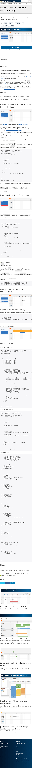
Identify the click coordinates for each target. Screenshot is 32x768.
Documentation (18, 744)
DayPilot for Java (3, 747)
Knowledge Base (19, 748)
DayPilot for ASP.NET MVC (4, 745)
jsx (23, 23)
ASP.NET (27, 3)
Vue (23, 3)
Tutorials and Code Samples (20, 742)
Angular (15, 3)
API (16, 745)
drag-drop (5, 25)
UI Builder (17, 754)
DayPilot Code (3, 3)
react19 (11, 23)
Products (9, 1)
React (20, 3)
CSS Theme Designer (19, 752)
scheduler (18, 23)
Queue (5, 83)
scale (12, 267)
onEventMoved (7, 310)
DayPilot (3, 1)
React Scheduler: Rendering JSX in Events (15, 606)
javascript (12, 25)
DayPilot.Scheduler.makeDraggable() (14, 130)
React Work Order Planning (9, 89)
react (6, 23)
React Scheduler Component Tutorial (13, 638)
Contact (1, 758)
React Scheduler (5, 124)
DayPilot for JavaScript (4, 742)
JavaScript (10, 3)
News (17, 747)
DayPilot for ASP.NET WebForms (5, 744)
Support (14, 1)
